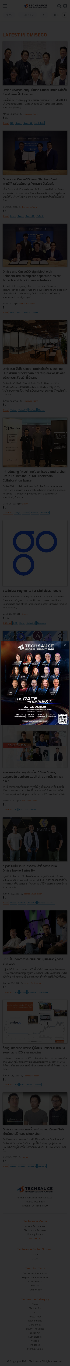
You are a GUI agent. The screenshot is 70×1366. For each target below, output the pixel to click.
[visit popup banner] (35, 683)
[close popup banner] (65, 645)
